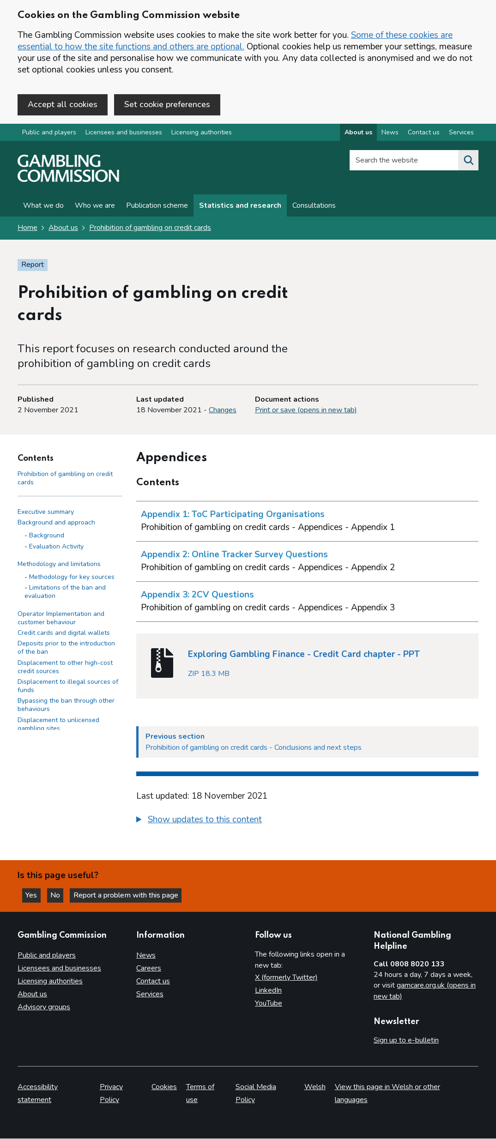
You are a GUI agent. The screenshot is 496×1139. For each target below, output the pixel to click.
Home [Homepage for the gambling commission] (27, 228)
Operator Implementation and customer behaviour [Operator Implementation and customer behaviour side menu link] (61, 618)
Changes (222, 411)
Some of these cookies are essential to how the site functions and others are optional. (235, 41)
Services (149, 994)
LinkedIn (268, 990)
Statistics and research (240, 206)
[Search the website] (468, 161)
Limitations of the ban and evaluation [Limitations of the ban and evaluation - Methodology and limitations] (65, 592)
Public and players (49, 133)
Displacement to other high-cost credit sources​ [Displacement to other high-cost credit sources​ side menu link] (65, 667)
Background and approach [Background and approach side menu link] (56, 523)
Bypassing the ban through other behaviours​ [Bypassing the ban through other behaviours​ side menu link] (66, 705)
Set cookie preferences (167, 104)
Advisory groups (44, 1007)
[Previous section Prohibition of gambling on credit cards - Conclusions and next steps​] (307, 742)
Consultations (314, 206)
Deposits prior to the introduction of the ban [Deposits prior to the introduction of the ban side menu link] (66, 648)
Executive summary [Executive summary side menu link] (46, 512)
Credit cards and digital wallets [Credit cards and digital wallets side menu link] (64, 633)
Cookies (164, 1087)
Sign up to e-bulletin (406, 1040)
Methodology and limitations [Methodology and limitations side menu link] (59, 564)
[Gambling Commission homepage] (68, 180)
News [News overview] (390, 133)
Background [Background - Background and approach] (46, 536)
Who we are (95, 206)
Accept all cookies (62, 104)
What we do (43, 206)
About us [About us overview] (358, 133)
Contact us (153, 981)
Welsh (315, 1087)
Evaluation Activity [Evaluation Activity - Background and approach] (56, 546)
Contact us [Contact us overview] (424, 133)
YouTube (268, 1003)
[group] (307, 821)
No (60, 895)
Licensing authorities (201, 133)
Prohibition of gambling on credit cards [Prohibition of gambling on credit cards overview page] (150, 228)
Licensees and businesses (123, 133)
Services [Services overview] (461, 133)
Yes (34, 895)
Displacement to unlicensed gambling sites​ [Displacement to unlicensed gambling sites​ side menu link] (58, 724)
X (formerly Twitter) (286, 977)
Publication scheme (157, 206)
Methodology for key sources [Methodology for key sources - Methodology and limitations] (72, 577)
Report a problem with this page (129, 895)
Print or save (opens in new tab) (306, 411)
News (146, 955)
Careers (148, 968)
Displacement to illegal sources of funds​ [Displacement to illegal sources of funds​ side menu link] (68, 686)
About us (63, 228)
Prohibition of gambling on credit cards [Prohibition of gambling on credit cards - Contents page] (65, 478)
